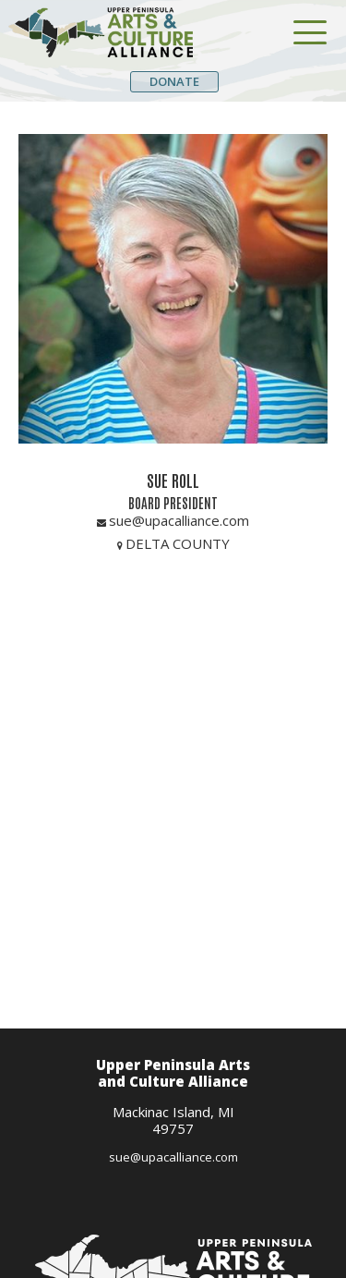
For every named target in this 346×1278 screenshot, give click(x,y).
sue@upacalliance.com (173, 1157)
